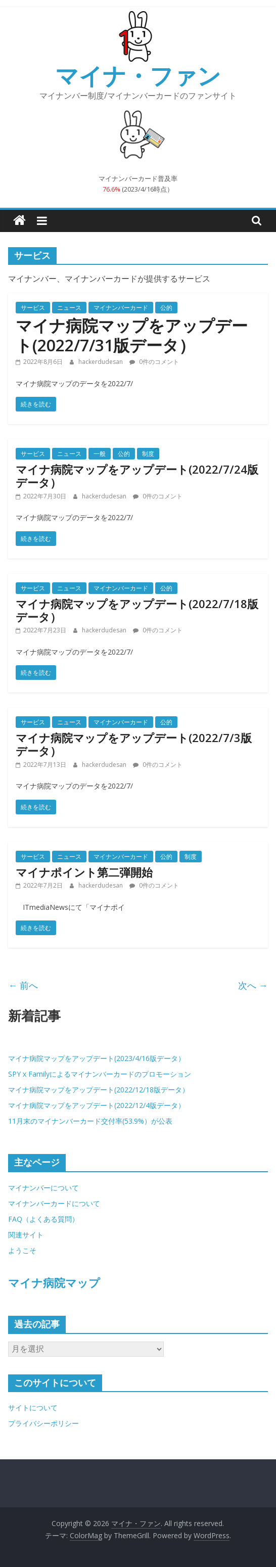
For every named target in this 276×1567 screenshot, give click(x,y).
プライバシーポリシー (43, 1423)
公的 (166, 307)
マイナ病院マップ (54, 1282)
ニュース (69, 307)
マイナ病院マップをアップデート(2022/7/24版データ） (137, 476)
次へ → (253, 985)
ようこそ (22, 1250)
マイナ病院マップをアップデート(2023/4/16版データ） (96, 1058)
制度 (148, 453)
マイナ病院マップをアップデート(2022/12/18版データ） (98, 1089)
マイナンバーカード (121, 307)
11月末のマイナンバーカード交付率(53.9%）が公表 (90, 1121)
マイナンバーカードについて (54, 1203)
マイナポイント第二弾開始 (84, 872)
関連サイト (25, 1234)
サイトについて (33, 1407)
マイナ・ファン (138, 75)
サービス (33, 307)
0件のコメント (154, 361)
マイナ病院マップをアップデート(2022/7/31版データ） (132, 334)
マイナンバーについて (43, 1187)
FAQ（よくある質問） (43, 1219)
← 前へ (23, 985)
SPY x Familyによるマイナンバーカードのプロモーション (99, 1074)
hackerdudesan (101, 361)
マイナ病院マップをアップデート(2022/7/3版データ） (134, 744)
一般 (100, 453)
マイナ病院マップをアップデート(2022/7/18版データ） (137, 610)
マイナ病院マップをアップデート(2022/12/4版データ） (96, 1105)
